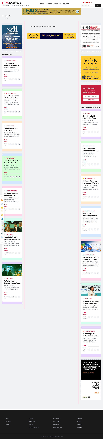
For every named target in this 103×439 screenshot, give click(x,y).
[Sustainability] (2, 226)
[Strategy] (2, 222)
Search (98, 5)
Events (31, 424)
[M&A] (2, 215)
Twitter (79, 421)
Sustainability (56, 418)
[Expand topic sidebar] (2, 197)
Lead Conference (34, 427)
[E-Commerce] (2, 204)
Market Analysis (57, 427)
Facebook (80, 424)
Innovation (56, 424)
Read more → (6, 75)
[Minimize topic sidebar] (2, 242)
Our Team (8, 421)
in (16, 79)
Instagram (79, 427)
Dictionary (57, 4)
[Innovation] (2, 211)
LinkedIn (79, 418)
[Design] (2, 200)
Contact (66, 4)
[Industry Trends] (2, 230)
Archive (31, 418)
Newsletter (32, 421)
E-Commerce (56, 421)
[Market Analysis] (2, 219)
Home (42, 4)
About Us (49, 4)
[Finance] (2, 207)
